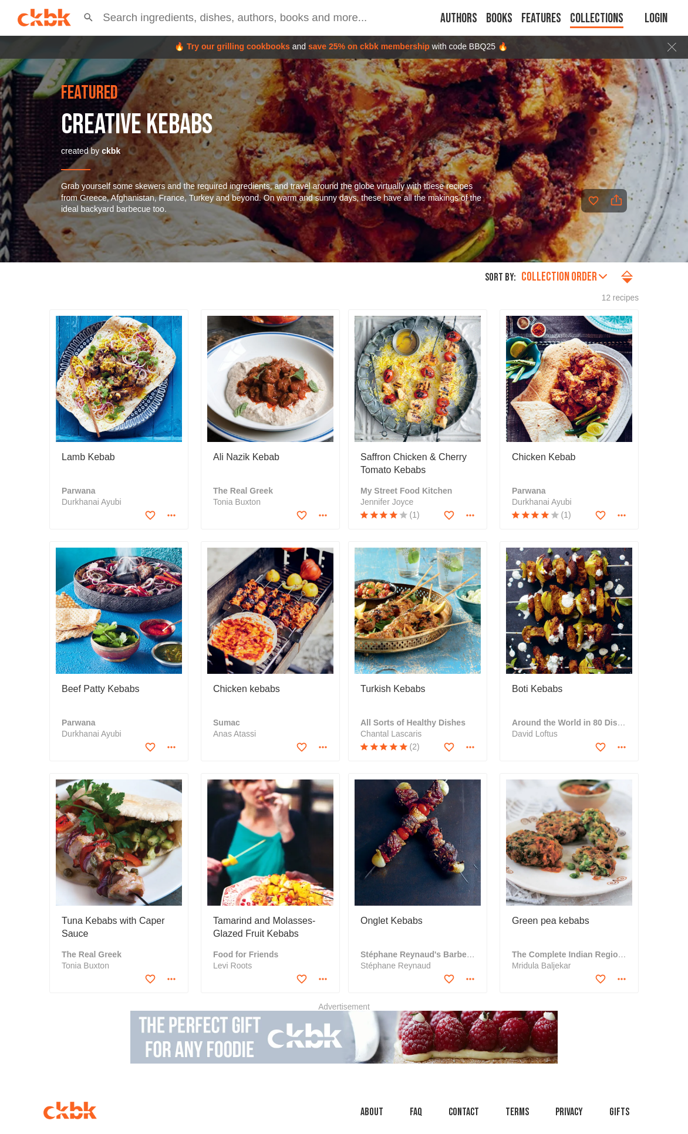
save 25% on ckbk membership (369, 46)
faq (416, 1112)
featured (89, 93)
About (371, 1112)
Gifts (619, 1112)
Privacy (569, 1112)
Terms (517, 1112)
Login (656, 18)
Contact (463, 1112)
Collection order (564, 276)
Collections (596, 18)
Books (499, 18)
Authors (458, 18)
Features (541, 18)
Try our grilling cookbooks (238, 46)
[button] (88, 17)
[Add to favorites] (593, 200)
